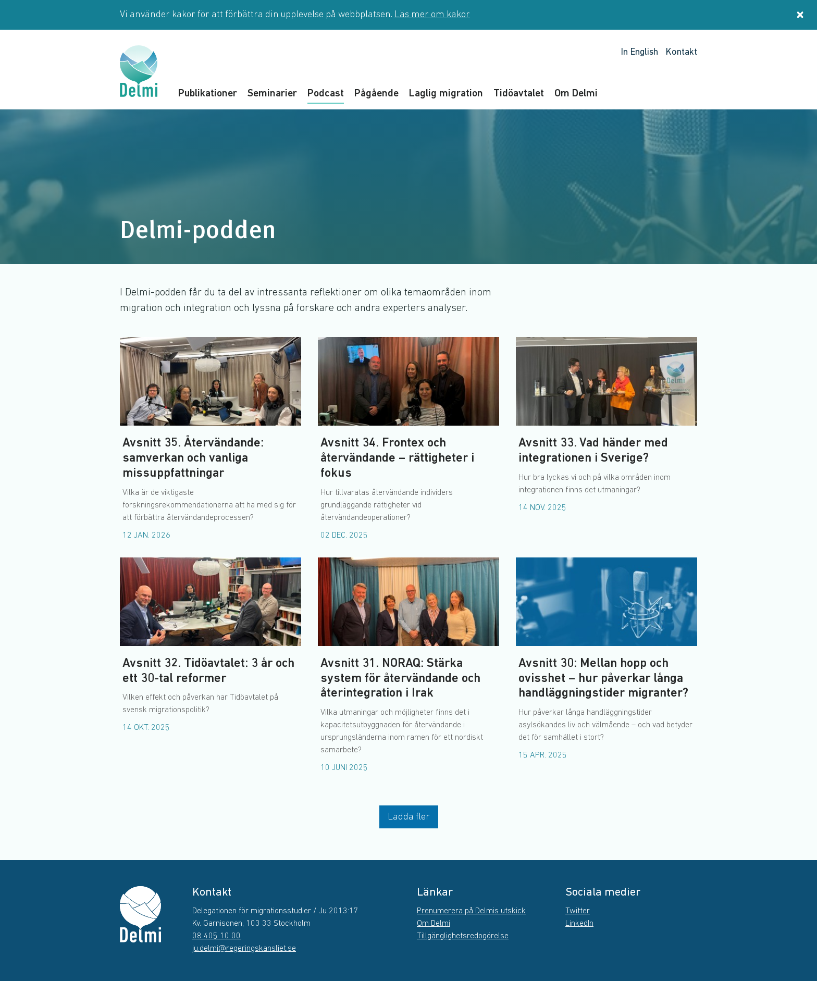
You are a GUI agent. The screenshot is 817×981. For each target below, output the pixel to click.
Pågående (376, 94)
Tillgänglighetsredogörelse (463, 936)
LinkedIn (579, 924)
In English (639, 52)
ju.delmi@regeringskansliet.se (244, 949)
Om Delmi (576, 94)
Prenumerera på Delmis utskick (471, 911)
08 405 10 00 (216, 936)
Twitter (577, 911)
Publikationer (207, 94)
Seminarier (272, 94)
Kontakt (681, 52)
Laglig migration (446, 94)
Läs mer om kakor (432, 15)
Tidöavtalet (518, 94)
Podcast (325, 94)
